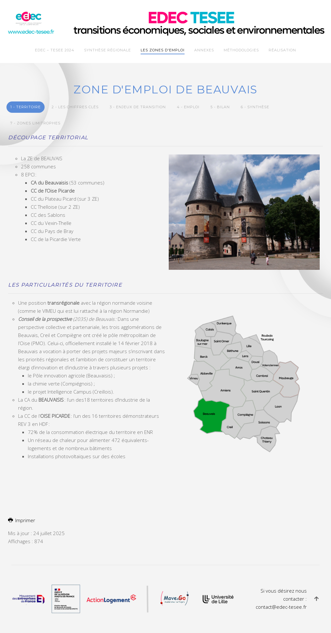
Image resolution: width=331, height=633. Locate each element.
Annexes (204, 50)
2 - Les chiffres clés (75, 107)
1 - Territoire (25, 107)
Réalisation (282, 50)
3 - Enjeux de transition (138, 107)
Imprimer (21, 520)
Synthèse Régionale (107, 50)
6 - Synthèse (255, 107)
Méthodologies (241, 50)
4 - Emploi (188, 107)
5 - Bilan (220, 107)
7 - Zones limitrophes (35, 123)
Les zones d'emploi (163, 50)
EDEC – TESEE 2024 (54, 50)
